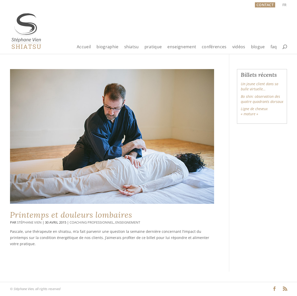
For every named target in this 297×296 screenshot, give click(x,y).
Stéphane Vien (29, 222)
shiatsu (131, 47)
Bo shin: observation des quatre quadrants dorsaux (262, 99)
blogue (258, 47)
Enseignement (127, 222)
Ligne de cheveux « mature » (254, 111)
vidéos (238, 47)
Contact (265, 4)
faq (274, 47)
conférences (214, 47)
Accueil (84, 47)
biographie (107, 47)
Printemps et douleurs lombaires (71, 215)
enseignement (181, 47)
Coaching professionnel (92, 222)
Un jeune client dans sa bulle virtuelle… (259, 86)
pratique (153, 47)
